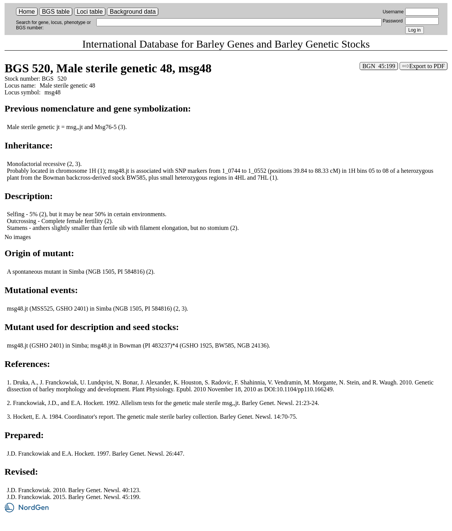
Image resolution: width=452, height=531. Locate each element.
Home (27, 11)
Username (393, 11)
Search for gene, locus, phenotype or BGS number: (53, 25)
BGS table (56, 11)
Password (393, 21)
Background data (133, 11)
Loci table (90, 11)
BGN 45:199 (378, 66)
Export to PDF (427, 66)
